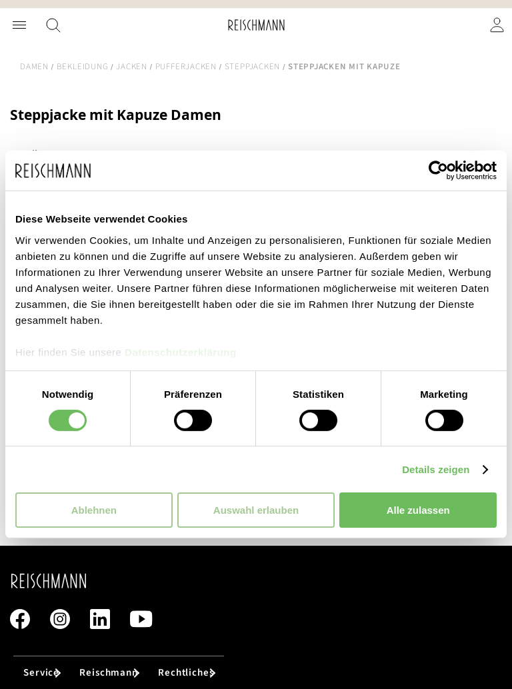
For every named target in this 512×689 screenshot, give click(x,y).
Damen (34, 67)
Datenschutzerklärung (181, 351)
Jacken (131, 67)
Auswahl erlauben (256, 510)
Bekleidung (83, 67)
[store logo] (256, 25)
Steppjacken (252, 67)
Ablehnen (94, 510)
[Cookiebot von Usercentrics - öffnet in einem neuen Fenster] (438, 171)
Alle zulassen (418, 510)
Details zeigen (435, 469)
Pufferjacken (186, 67)
